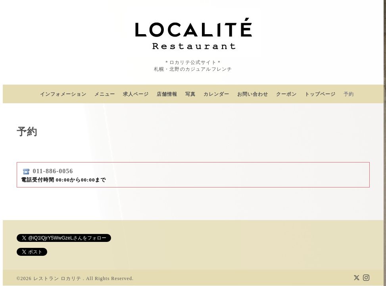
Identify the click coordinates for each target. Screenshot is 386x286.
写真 (190, 94)
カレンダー (216, 94)
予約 (349, 94)
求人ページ (136, 94)
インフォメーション (63, 94)
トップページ (320, 94)
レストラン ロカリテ (58, 271)
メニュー (104, 94)
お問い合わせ (252, 94)
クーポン (286, 94)
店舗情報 (167, 94)
